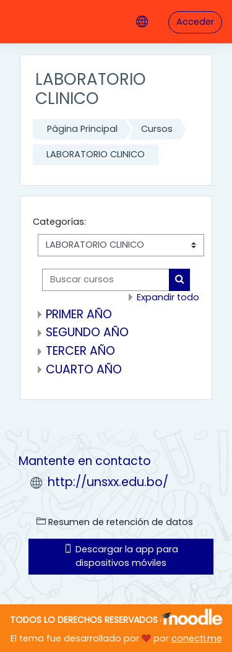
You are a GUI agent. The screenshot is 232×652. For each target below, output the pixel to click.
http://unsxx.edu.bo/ (108, 482)
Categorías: (59, 221)
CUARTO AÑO (84, 369)
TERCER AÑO (80, 350)
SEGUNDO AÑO (87, 332)
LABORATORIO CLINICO (95, 154)
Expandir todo (168, 297)
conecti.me (196, 638)
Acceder (195, 21)
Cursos (157, 129)
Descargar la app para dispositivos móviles (121, 556)
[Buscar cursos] (106, 280)
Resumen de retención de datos (115, 522)
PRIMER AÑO (79, 314)
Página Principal (82, 129)
